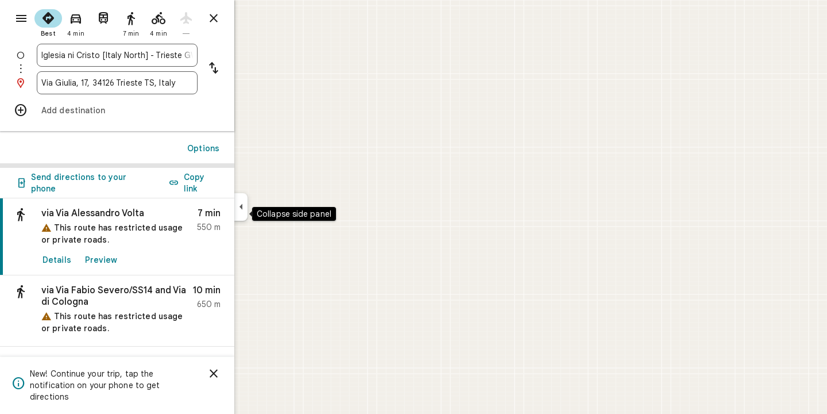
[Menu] (20, 19)
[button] (158, 311)
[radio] (89, 22)
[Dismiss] (255, 374)
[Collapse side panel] (282, 207)
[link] (158, 236)
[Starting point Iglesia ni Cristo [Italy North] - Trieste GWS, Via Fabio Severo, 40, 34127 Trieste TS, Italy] (158, 55)
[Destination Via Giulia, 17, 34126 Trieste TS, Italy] (158, 83)
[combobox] (158, 55)
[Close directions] (255, 18)
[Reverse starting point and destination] (255, 69)
